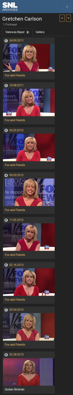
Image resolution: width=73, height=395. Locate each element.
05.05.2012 (16, 130)
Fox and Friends (15, 75)
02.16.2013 (16, 265)
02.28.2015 (16, 354)
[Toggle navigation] (67, 6)
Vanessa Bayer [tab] (17, 32)
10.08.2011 (16, 85)
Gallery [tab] (40, 32)
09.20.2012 (16, 175)
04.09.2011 (16, 40)
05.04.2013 (16, 310)
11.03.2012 (16, 220)
